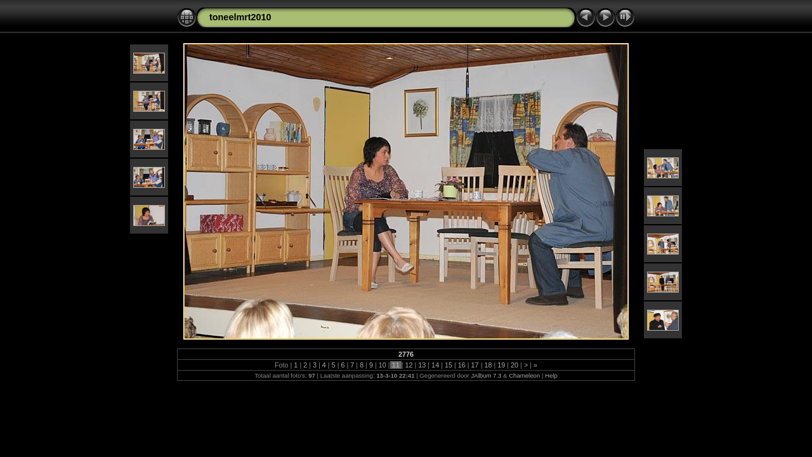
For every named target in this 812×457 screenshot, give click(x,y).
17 (475, 365)
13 (422, 365)
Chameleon (524, 375)
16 (462, 365)
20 (514, 365)
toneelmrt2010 (240, 17)
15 (448, 365)
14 (435, 365)
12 (408, 365)
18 (488, 365)
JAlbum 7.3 (486, 375)
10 (382, 365)
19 (501, 365)
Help (551, 375)
